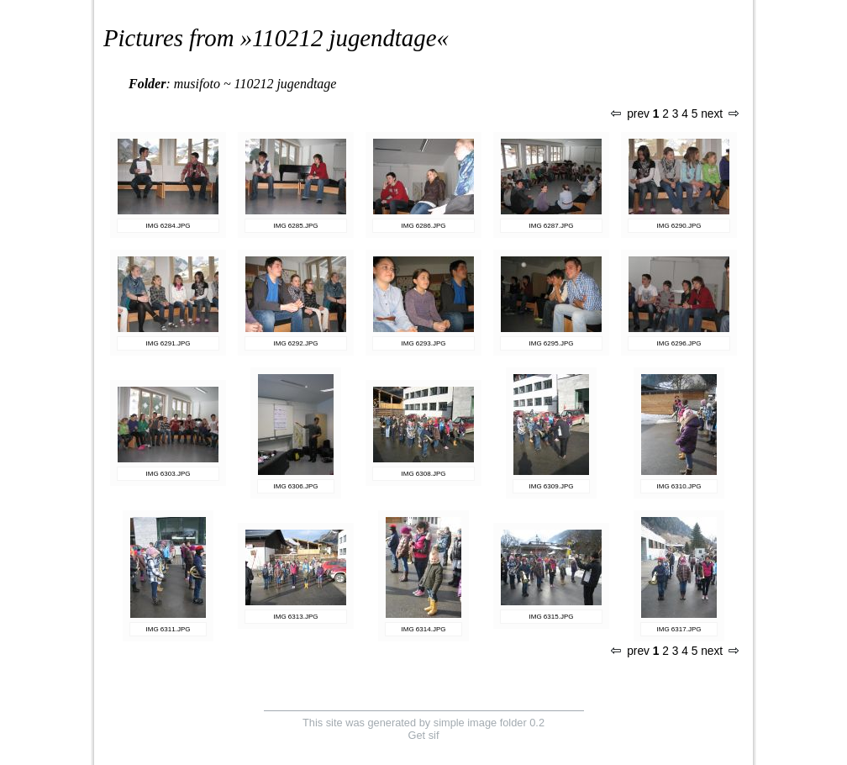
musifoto (197, 83)
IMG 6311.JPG (168, 629)
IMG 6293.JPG (424, 343)
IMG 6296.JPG (679, 343)
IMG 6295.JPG (551, 343)
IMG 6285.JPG (296, 226)
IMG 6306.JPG (296, 486)
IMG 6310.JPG (679, 486)
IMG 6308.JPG (424, 473)
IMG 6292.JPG (296, 343)
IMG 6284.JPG (168, 226)
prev (630, 114)
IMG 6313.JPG (296, 616)
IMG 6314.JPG (424, 629)
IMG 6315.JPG (551, 616)
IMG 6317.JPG (679, 629)
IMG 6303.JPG (168, 473)
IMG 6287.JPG (551, 226)
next (719, 114)
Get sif (423, 735)
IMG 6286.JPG (424, 226)
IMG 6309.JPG (551, 486)
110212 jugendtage (344, 37)
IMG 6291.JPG (168, 343)
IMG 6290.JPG (679, 226)
